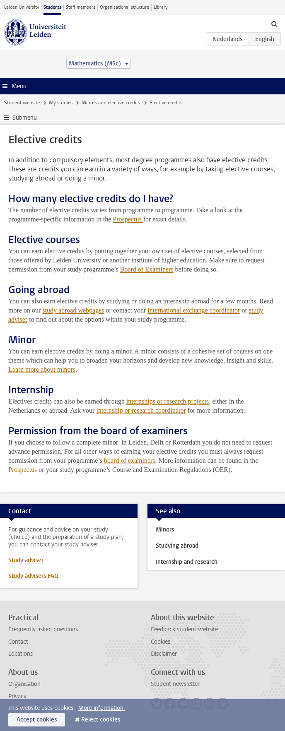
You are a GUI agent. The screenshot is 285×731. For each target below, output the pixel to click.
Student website (22, 102)
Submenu (24, 118)
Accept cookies (37, 720)
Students (52, 7)
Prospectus (128, 219)
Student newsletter (175, 684)
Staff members (80, 7)
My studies (60, 102)
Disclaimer (164, 654)
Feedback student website (184, 629)
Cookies (160, 642)
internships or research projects (167, 401)
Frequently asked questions (43, 629)
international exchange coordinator (193, 310)
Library (160, 7)
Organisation (24, 684)
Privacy (17, 696)
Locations (20, 654)
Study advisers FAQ (33, 576)
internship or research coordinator (141, 410)
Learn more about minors (41, 369)
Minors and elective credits (111, 102)
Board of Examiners (147, 269)
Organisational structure (124, 7)
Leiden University (21, 7)
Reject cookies (100, 720)
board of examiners (129, 460)
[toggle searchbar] (274, 23)
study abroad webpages (73, 310)
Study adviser (25, 560)
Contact (18, 642)
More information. (101, 708)
